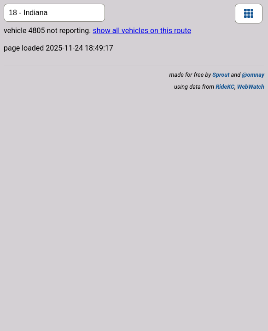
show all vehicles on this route (142, 30)
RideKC (225, 86)
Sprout (220, 74)
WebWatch (250, 86)
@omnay (253, 74)
